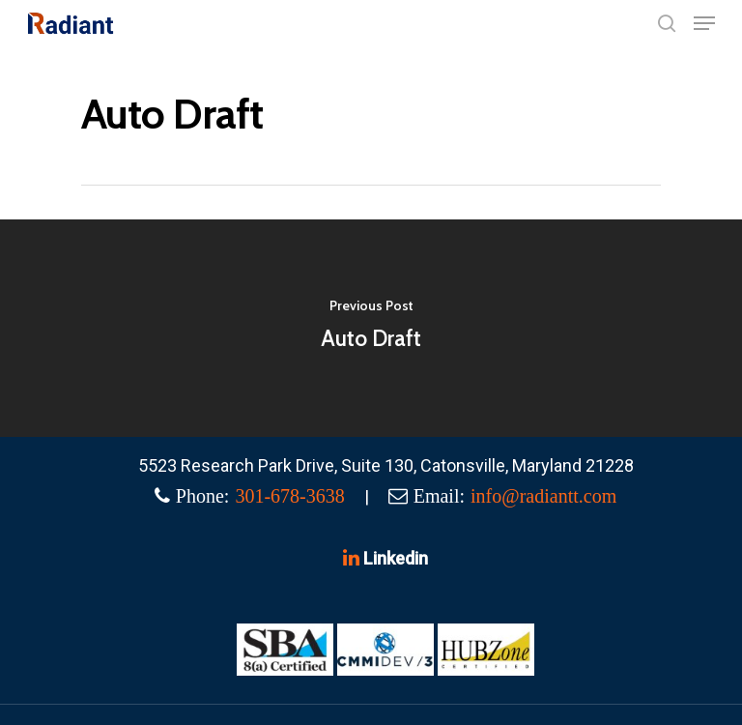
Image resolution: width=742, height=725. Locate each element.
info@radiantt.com (543, 496)
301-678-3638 (289, 496)
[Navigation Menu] (704, 23)
